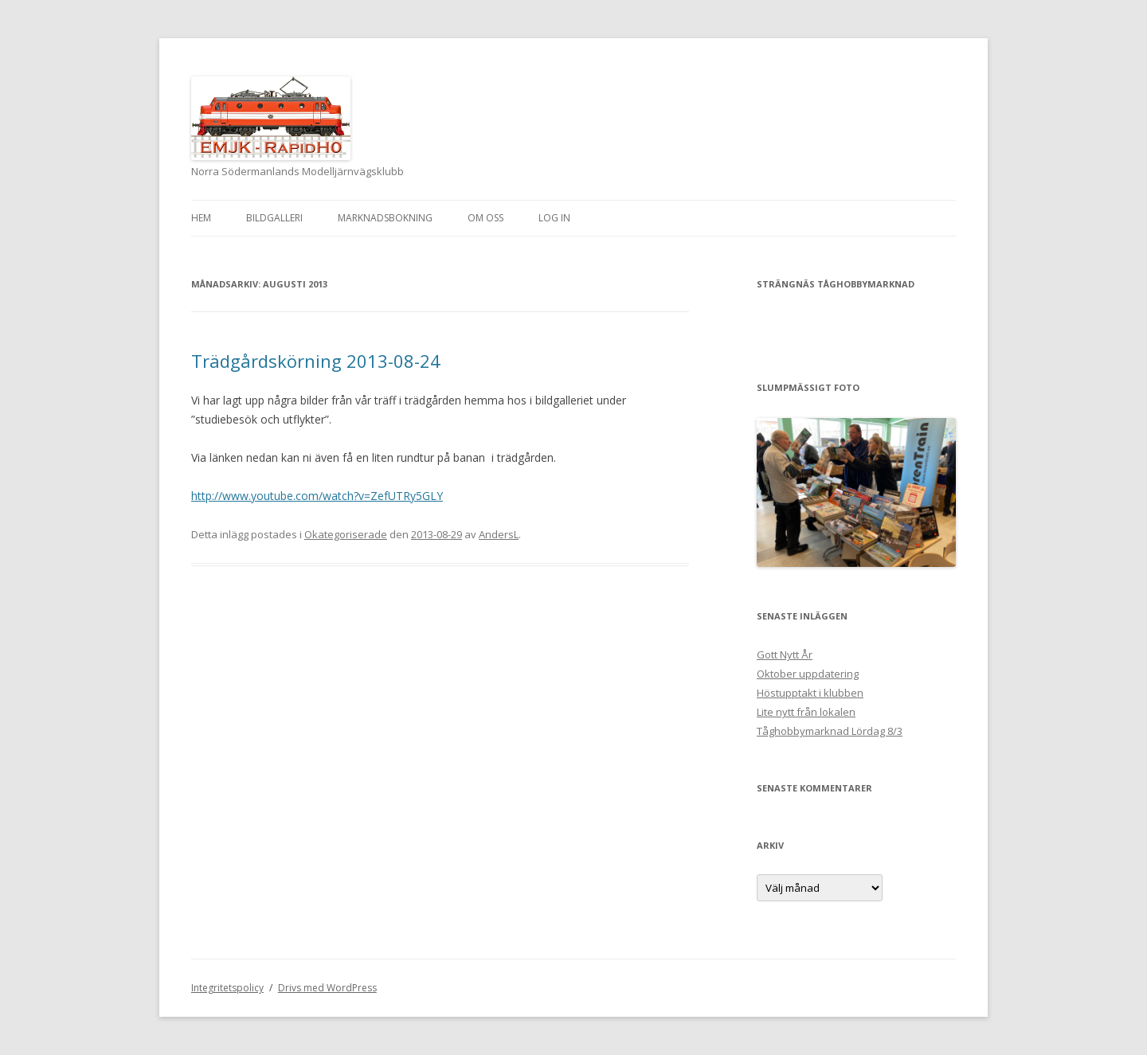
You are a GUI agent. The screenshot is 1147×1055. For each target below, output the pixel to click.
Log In (554, 218)
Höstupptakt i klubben (810, 693)
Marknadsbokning (385, 218)
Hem (201, 218)
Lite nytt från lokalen (806, 712)
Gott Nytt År (784, 654)
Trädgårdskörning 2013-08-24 (315, 361)
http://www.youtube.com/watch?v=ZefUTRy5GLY (317, 495)
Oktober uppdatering (808, 673)
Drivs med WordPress (327, 987)
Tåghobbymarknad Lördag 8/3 (829, 731)
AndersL (499, 534)
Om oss (485, 218)
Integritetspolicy (227, 987)
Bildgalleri (274, 218)
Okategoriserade (345, 534)
